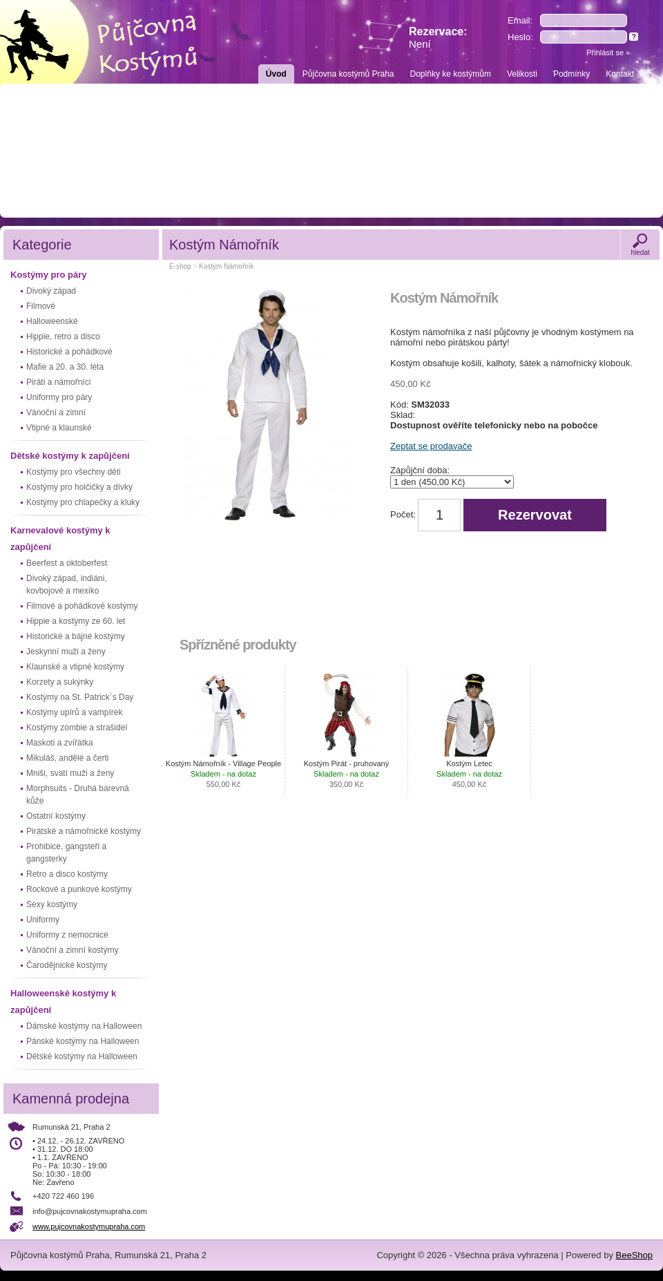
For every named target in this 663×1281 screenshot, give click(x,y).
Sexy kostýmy (51, 904)
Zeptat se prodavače (431, 446)
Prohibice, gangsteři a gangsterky (66, 853)
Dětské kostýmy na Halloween (81, 1056)
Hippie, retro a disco (63, 336)
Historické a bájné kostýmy (75, 636)
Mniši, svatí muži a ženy (70, 773)
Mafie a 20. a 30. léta (65, 367)
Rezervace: (438, 38)
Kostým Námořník (226, 266)
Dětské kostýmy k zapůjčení (70, 455)
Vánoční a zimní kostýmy (72, 950)
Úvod (276, 74)
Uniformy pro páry (59, 397)
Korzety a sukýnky (59, 682)
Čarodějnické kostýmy (66, 965)
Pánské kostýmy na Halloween (82, 1041)
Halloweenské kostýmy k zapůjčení (63, 1001)
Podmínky (571, 74)
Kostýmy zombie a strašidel (76, 727)
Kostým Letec (469, 773)
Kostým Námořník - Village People (223, 773)
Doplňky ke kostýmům (450, 74)
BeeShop (634, 1255)
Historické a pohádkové (69, 352)
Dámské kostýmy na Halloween (84, 1026)
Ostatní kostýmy (56, 816)
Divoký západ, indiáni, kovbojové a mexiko (66, 584)
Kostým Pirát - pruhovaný (347, 773)
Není (420, 44)
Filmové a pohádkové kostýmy (81, 606)
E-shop (180, 266)
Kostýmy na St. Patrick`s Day (79, 697)
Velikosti (522, 74)
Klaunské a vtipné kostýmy (75, 667)
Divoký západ (51, 291)
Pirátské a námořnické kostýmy (83, 831)
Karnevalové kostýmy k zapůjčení (60, 538)
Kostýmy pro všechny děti (73, 472)
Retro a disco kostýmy (67, 874)
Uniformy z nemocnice (67, 935)
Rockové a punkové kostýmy (79, 889)
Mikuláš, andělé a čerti (67, 758)
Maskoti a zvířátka (59, 743)
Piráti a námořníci (58, 382)
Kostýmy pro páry (48, 274)
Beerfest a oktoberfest (66, 563)
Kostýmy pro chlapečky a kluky (83, 502)
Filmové (40, 306)
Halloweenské (52, 321)
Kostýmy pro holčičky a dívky (79, 487)
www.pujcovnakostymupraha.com (88, 1226)
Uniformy (42, 919)
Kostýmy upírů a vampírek (74, 712)
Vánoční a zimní (56, 412)
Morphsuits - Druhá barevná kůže (77, 795)
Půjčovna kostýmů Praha (348, 74)
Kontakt (620, 74)
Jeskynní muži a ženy (66, 651)
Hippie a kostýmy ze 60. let (75, 621)
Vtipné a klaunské (59, 428)
